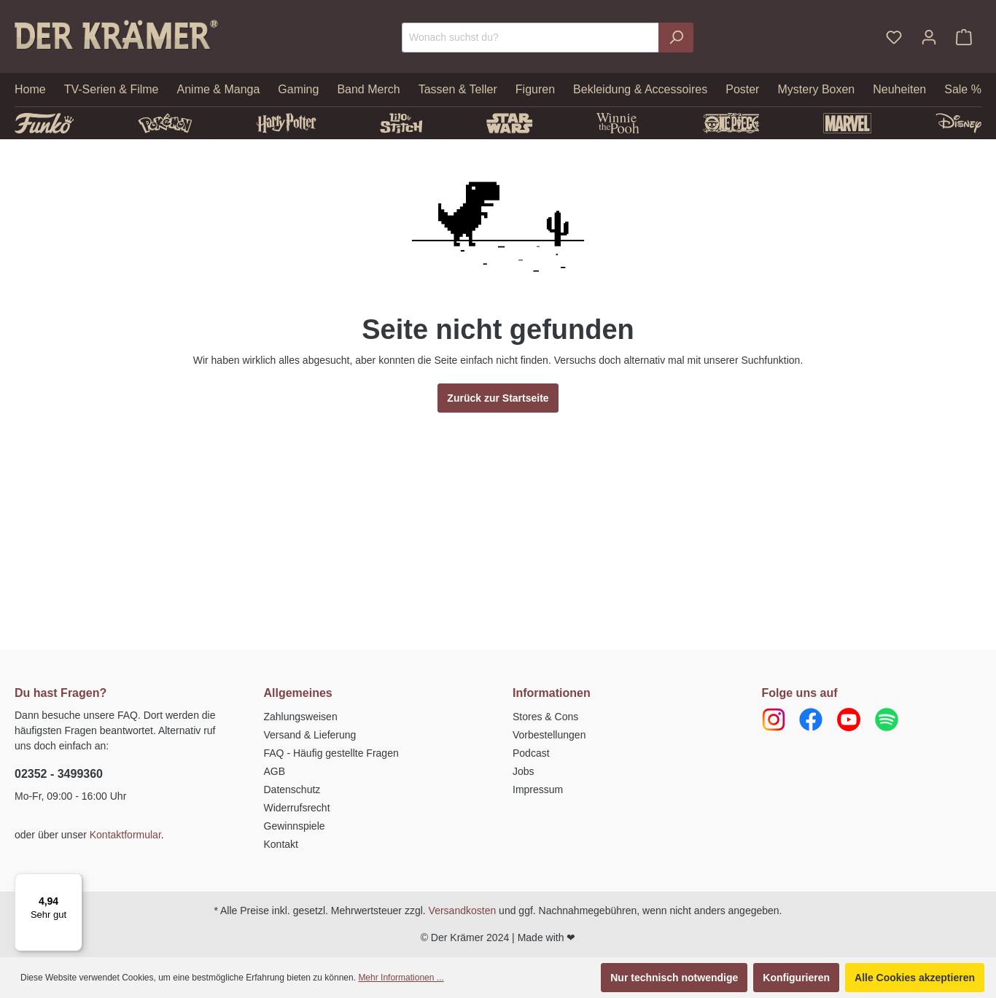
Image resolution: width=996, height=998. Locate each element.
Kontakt (281, 844)
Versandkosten (463, 910)
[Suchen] (675, 37)
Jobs (523, 771)
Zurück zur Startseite (497, 398)
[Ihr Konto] (928, 37)
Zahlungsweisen (301, 716)
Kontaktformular (125, 835)
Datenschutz (292, 789)
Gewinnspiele (294, 826)
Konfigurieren (796, 977)
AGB (275, 771)
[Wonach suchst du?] (530, 37)
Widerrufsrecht (297, 808)
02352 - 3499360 (59, 774)
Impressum (538, 789)
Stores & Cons (545, 716)
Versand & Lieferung (310, 735)
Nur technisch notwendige (674, 977)
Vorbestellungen (549, 735)
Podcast (531, 753)
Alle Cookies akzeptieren (915, 977)
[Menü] (73, 882)
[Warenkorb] (963, 37)
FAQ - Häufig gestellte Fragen (331, 753)
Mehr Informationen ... (400, 977)
